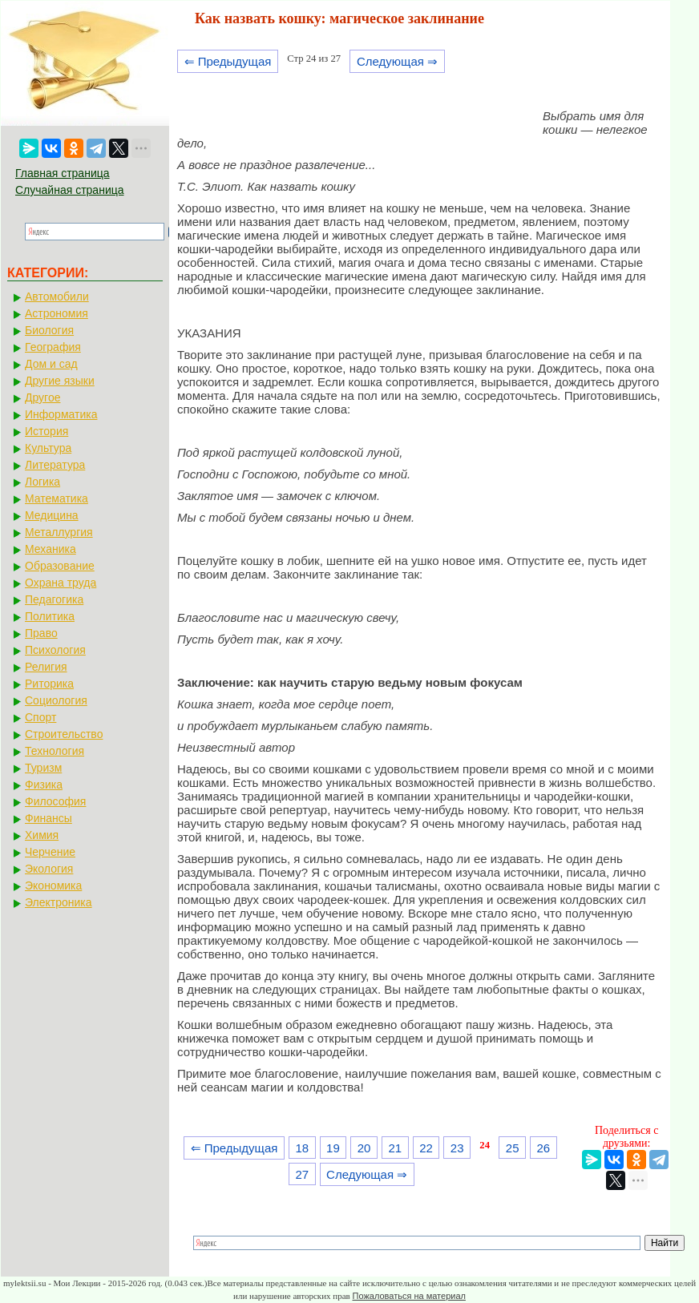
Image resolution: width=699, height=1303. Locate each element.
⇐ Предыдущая (228, 61)
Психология (55, 649)
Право (41, 633)
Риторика (49, 683)
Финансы (48, 818)
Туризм (43, 767)
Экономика (53, 885)
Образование (60, 565)
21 (395, 1148)
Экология (49, 868)
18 (302, 1148)
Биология (49, 330)
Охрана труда (60, 582)
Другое (42, 397)
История (46, 431)
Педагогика (54, 599)
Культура (48, 448)
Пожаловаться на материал (409, 1296)
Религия (46, 666)
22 (426, 1148)
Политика (50, 616)
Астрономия (56, 313)
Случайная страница (69, 190)
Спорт (40, 717)
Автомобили (57, 296)
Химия (42, 835)
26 (544, 1148)
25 (512, 1148)
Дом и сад (51, 363)
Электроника (58, 902)
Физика (44, 784)
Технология (54, 750)
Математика (56, 498)
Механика (50, 549)
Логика (42, 481)
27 (302, 1174)
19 (333, 1148)
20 (364, 1148)
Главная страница (62, 173)
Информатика (61, 414)
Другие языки (60, 380)
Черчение (50, 851)
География (53, 347)
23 (457, 1148)
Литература (55, 464)
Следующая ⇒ (397, 61)
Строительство (64, 734)
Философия (55, 801)
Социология (56, 700)
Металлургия (59, 532)
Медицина (52, 515)
